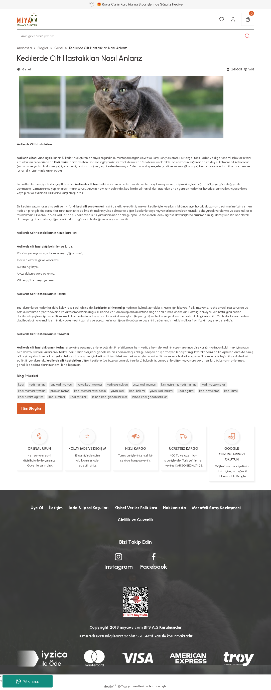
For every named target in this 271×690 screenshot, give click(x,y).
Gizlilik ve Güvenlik (136, 519)
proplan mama (59, 391)
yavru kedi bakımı (161, 391)
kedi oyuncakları (117, 384)
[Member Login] (233, 19)
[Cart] (247, 19)
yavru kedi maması (89, 384)
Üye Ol (37, 507)
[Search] (135, 35)
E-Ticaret (124, 686)
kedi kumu (230, 391)
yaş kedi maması (61, 384)
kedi (21, 384)
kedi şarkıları (78, 397)
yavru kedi (117, 391)
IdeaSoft (109, 686)
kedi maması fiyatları (32, 391)
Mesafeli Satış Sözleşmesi (216, 507)
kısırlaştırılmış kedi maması (179, 384)
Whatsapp (27, 681)
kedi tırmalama (209, 391)
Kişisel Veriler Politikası (135, 507)
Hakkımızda (174, 507)
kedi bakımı (137, 391)
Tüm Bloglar (31, 408)
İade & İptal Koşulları (88, 507)
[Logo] (30, 19)
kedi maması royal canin (90, 391)
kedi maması (37, 384)
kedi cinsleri (56, 397)
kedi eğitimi (186, 391)
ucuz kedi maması (144, 384)
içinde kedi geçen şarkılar (109, 397)
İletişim (56, 507)
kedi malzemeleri (214, 384)
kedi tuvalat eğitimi (31, 397)
